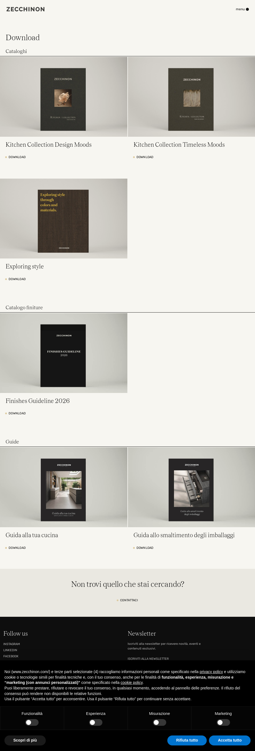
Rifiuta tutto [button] (187, 740)
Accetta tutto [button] (230, 740)
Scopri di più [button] (25, 740)
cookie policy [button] (132, 682)
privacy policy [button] (211, 671)
